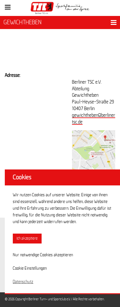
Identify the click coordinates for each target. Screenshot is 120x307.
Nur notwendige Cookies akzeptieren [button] (43, 255)
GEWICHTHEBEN (23, 22)
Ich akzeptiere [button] (27, 238)
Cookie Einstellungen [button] (30, 268)
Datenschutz (23, 282)
